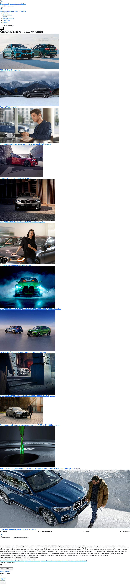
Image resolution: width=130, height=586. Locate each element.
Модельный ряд (7, 15)
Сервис (4, 17)
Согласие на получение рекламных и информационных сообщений (66, 561)
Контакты (5, 22)
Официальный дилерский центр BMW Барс (13, 4)
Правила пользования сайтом (9, 561)
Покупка (5, 13)
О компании (6, 20)
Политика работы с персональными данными (32, 561)
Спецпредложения (8, 18)
